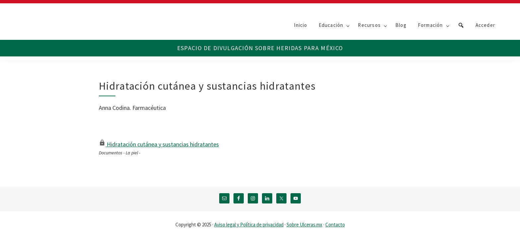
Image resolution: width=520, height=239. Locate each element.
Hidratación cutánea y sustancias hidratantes (159, 144)
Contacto (335, 224)
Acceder (485, 25)
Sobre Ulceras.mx (304, 224)
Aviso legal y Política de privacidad (249, 224)
